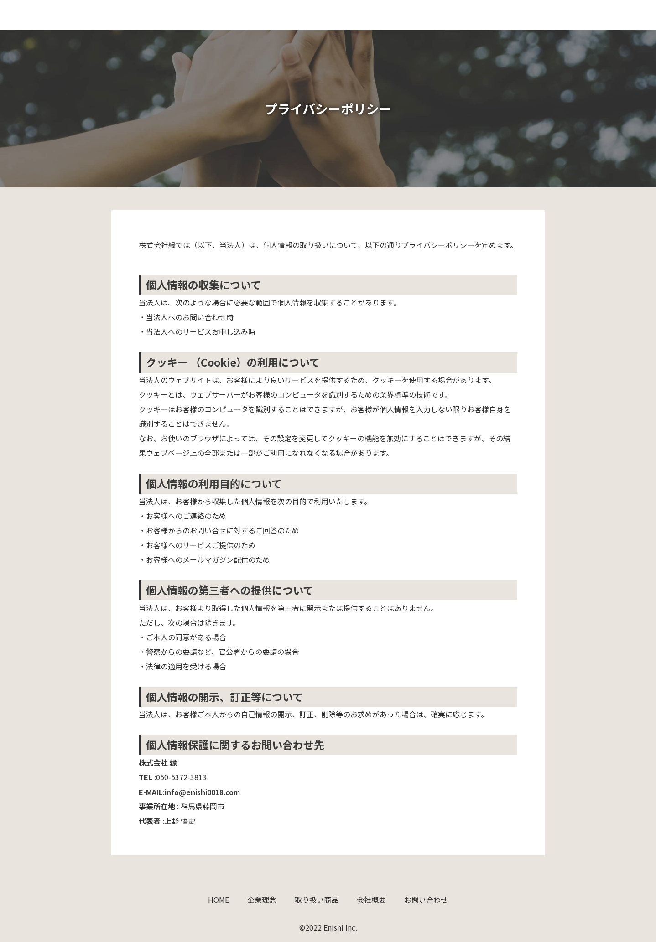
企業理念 (424, 15)
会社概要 (534, 15)
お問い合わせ (589, 15)
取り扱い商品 (479, 15)
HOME (381, 15)
